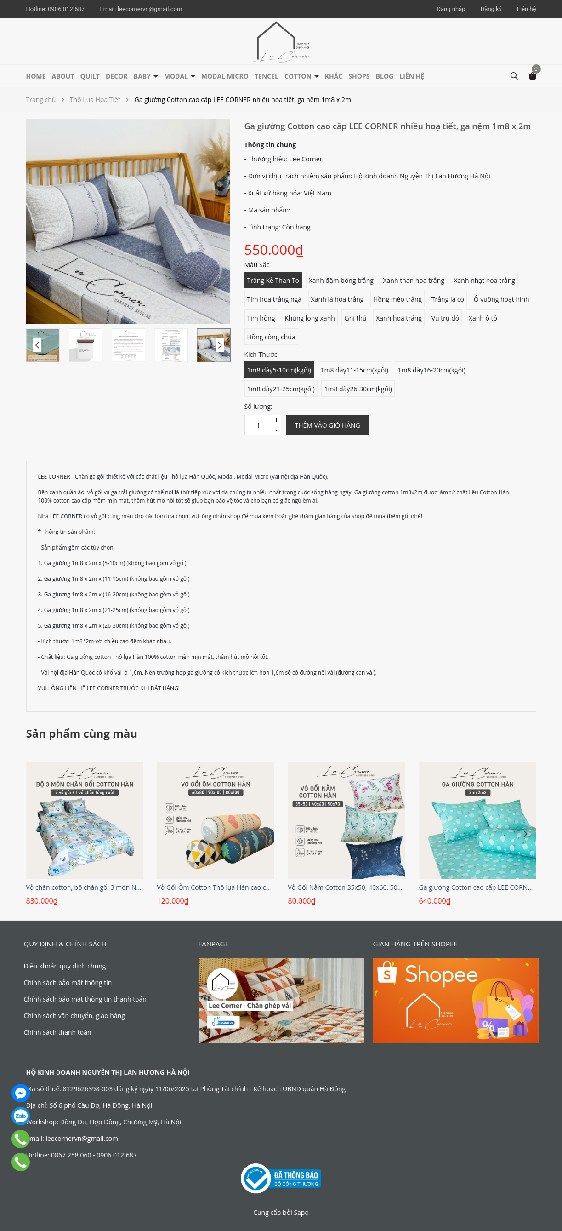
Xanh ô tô (483, 318)
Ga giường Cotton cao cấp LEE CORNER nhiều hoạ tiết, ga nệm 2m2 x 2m (477, 887)
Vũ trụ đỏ (445, 318)
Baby (143, 76)
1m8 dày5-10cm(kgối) (279, 370)
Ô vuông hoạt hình (501, 299)
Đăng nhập (451, 9)
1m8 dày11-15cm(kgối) (354, 370)
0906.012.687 (67, 9)
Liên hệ (526, 9)
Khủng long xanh (309, 318)
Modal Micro (225, 76)
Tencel (266, 76)
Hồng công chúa (271, 336)
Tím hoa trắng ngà (274, 299)
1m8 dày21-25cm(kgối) (281, 388)
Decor (117, 76)
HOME (36, 76)
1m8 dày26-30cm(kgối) (358, 388)
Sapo (301, 1212)
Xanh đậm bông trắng (341, 280)
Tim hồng (261, 318)
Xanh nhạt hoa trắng (484, 280)
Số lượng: (258, 406)
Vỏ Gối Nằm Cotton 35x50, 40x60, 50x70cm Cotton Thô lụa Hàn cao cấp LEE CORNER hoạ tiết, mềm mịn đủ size (346, 887)
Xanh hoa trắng (399, 318)
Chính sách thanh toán (57, 1032)
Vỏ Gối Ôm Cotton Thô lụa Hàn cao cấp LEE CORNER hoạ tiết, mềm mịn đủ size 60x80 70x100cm (215, 887)
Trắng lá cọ (447, 299)
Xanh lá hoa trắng (337, 299)
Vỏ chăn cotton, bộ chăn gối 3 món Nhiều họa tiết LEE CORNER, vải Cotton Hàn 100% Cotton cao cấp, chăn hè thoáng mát (84, 887)
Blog (385, 76)
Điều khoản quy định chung (65, 966)
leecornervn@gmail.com (150, 9)
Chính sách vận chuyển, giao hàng (74, 1015)
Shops (358, 76)
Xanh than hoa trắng (413, 280)
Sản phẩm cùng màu (82, 733)
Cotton (298, 76)
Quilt (90, 76)
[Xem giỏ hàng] (532, 75)
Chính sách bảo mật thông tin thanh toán (85, 999)
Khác (334, 76)
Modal (177, 76)
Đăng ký (491, 9)
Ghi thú (355, 318)
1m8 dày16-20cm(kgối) (431, 370)
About (63, 76)
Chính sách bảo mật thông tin (68, 982)
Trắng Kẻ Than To (273, 280)
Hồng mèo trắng (397, 299)
